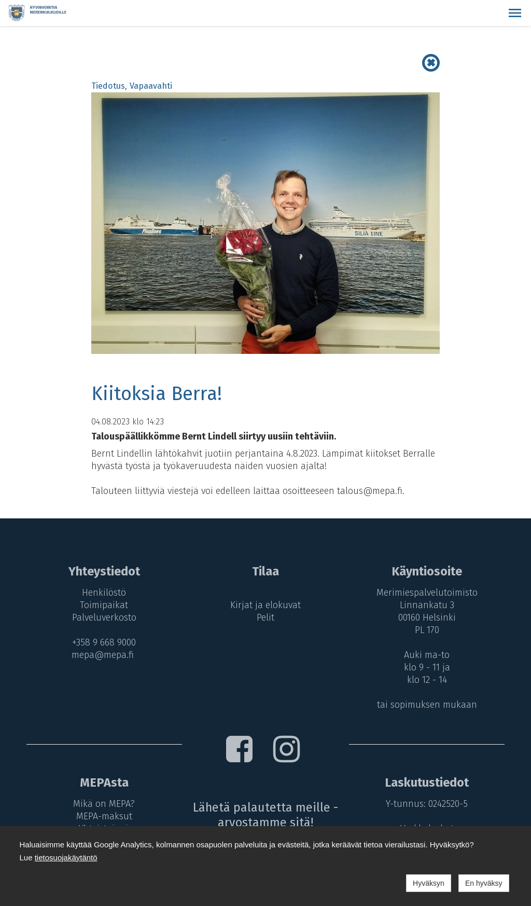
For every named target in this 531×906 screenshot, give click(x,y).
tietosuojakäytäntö (66, 857)
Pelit (265, 617)
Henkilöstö (104, 592)
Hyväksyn (428, 883)
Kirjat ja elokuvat (265, 605)
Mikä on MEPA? (104, 803)
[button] (515, 13)
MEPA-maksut (104, 816)
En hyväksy (483, 883)
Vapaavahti (151, 86)
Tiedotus (108, 86)
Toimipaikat (104, 605)
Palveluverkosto (104, 617)
